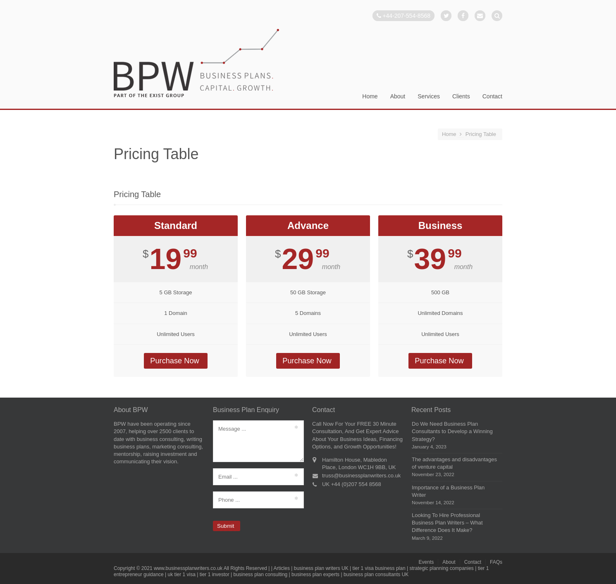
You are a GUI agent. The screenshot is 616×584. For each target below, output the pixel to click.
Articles (282, 568)
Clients (461, 96)
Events (426, 562)
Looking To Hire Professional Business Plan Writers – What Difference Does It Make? (447, 522)
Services (429, 96)
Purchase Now (174, 361)
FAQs (496, 562)
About (398, 96)
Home (369, 96)
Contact (492, 96)
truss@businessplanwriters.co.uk (361, 475)
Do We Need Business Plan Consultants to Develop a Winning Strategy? (452, 431)
